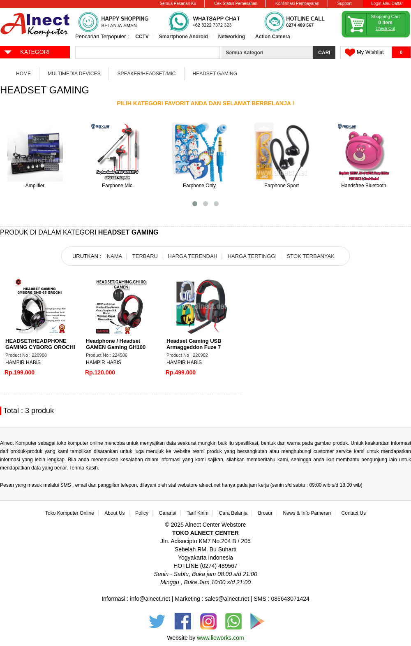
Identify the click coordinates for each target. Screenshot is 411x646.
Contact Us (354, 513)
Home (23, 74)
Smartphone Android (183, 37)
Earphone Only (199, 185)
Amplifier (35, 185)
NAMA (114, 256)
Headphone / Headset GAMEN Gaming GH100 (115, 344)
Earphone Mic (117, 185)
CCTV (142, 37)
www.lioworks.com (220, 637)
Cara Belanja (233, 513)
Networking (231, 37)
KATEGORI (26, 51)
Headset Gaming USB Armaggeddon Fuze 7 (194, 344)
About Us (114, 513)
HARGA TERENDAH (192, 256)
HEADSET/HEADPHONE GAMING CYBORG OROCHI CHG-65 (40, 347)
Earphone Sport (281, 185)
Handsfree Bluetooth (363, 185)
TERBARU (145, 256)
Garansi (167, 513)
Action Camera (272, 37)
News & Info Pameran (307, 513)
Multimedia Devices (74, 74)
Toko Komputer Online (69, 513)
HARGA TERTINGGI (252, 256)
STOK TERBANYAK (311, 256)
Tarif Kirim (197, 513)
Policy (141, 513)
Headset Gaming (215, 74)
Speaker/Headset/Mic (146, 74)
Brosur (265, 513)
